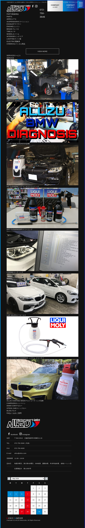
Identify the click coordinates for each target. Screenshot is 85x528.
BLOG (11, 411)
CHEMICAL (16, 45)
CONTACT (71, 6)
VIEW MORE (42, 52)
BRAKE (13, 30)
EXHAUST (14, 25)
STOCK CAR (16, 409)
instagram (24, 434)
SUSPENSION (18, 22)
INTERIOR (15, 37)
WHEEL (13, 35)
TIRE (11, 32)
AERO (11, 20)
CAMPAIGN (16, 404)
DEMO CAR (14, 406)
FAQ (14, 414)
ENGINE (13, 27)
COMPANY (55, 6)
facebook (13, 434)
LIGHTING (14, 40)
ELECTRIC (13, 42)
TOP (11, 12)
